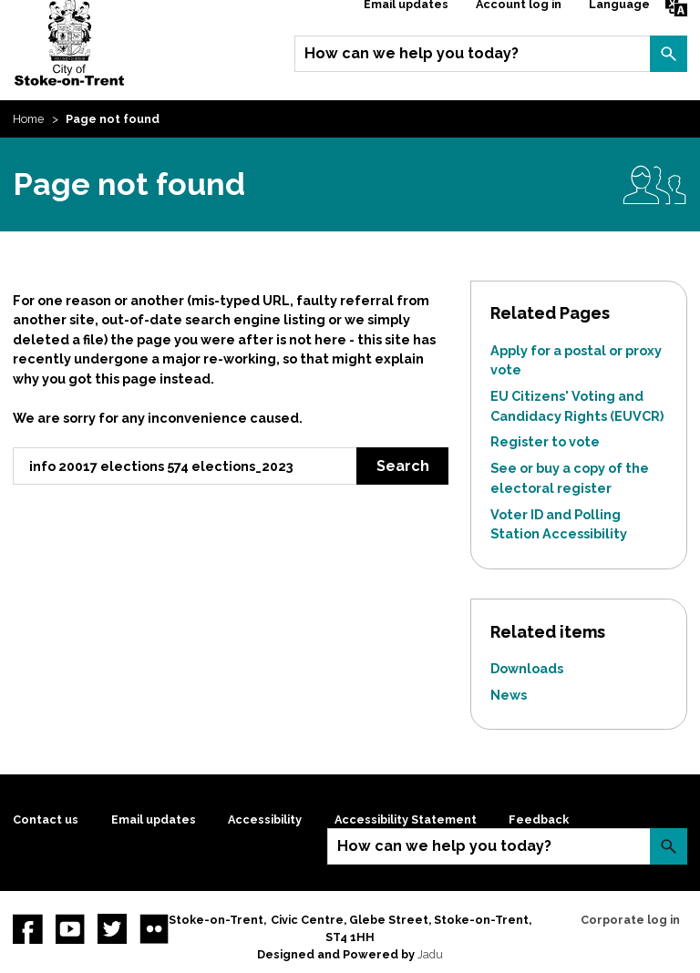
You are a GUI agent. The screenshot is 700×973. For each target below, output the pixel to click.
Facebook (27, 928)
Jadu (430, 954)
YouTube (70, 928)
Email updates (153, 819)
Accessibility (265, 819)
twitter (112, 928)
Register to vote (545, 441)
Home (28, 119)
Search (668, 54)
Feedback (539, 819)
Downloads (526, 668)
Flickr (154, 928)
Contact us (45, 819)
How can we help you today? (411, 53)
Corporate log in (630, 920)
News (508, 694)
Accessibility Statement (406, 819)
